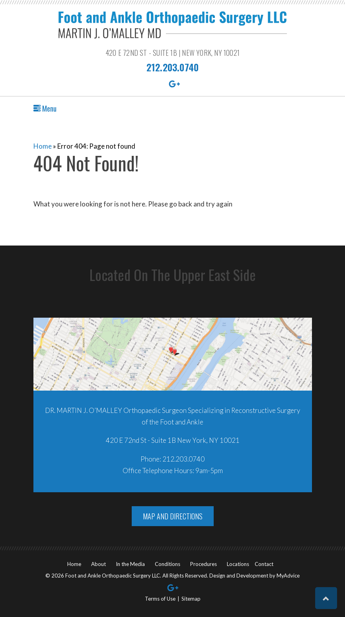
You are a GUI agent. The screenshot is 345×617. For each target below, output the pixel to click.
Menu (45, 108)
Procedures (203, 564)
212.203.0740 (172, 67)
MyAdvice (288, 575)
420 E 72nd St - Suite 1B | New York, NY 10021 (172, 52)
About (98, 564)
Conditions (167, 564)
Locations (238, 564)
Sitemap (191, 598)
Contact (264, 564)
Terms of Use (160, 598)
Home (42, 146)
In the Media (130, 564)
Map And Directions (173, 516)
